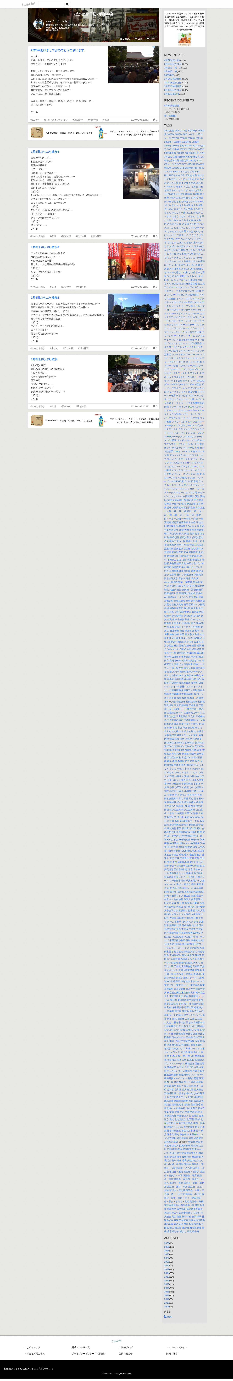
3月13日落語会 (171, 94)
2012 (166, 1295)
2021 (166, 1261)
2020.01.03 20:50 (139, 119)
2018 (166, 1273)
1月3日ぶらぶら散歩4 (45, 151)
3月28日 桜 (170, 71)
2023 (166, 1254)
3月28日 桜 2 (172, 67)
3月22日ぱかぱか (173, 82)
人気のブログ (126, 1347)
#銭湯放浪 (66, 236)
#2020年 (34, 119)
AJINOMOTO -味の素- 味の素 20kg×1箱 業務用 (69, 133)
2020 (166, 1265)
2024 (166, 1250)
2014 (166, 1288)
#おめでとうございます (56, 119)
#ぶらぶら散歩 (37, 236)
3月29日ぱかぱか (173, 64)
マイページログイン (176, 1347)
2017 (166, 1276)
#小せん (54, 348)
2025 (166, 1247)
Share (151, 38)
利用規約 (100, 1353)
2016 (166, 1280)
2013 (166, 1291)
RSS (168, 1316)
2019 (166, 1269)
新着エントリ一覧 (81, 1347)
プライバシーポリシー (83, 1353)
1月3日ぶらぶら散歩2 (45, 297)
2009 (166, 1306)
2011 (166, 1299)
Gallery (125, 38)
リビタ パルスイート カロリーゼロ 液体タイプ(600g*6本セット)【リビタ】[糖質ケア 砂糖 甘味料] (134, 133)
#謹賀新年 (78, 119)
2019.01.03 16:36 (139, 348)
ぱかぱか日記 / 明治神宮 (93, 14)
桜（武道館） (171, 115)
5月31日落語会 (171, 105)
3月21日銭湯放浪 (173, 86)
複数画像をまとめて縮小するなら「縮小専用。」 (29, 1368)
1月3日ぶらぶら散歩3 (45, 247)
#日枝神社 (81, 236)
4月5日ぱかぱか (172, 60)
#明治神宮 (93, 119)
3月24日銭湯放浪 (173, 79)
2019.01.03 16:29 (139, 406)
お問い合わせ (126, 1353)
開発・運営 (172, 1353)
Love (139, 38)
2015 (166, 1284)
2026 (166, 1243)
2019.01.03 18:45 (139, 236)
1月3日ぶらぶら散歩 (44, 359)
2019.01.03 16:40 (139, 287)
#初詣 (106, 119)
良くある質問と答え (34, 1353)
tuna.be (116, 1341)
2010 (166, 1303)
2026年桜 (169, 75)
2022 (166, 1258)
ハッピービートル (56, 21)
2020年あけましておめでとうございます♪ (58, 50)
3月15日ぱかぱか (173, 90)
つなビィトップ (32, 1347)
